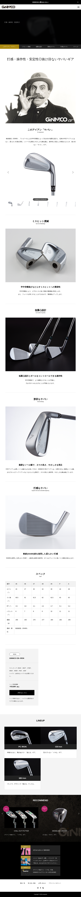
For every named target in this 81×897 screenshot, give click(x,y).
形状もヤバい (51, 46)
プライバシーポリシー (55, 883)
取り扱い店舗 (31, 883)
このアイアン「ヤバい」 (9, 46)
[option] (21, 821)
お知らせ (25, 846)
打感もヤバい (64, 46)
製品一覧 (22, 883)
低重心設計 (39, 46)
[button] (8, 172)
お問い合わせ (42, 883)
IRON (14, 654)
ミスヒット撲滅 (26, 46)
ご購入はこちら (22, 692)
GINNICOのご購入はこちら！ (40, 2)
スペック (75, 46)
